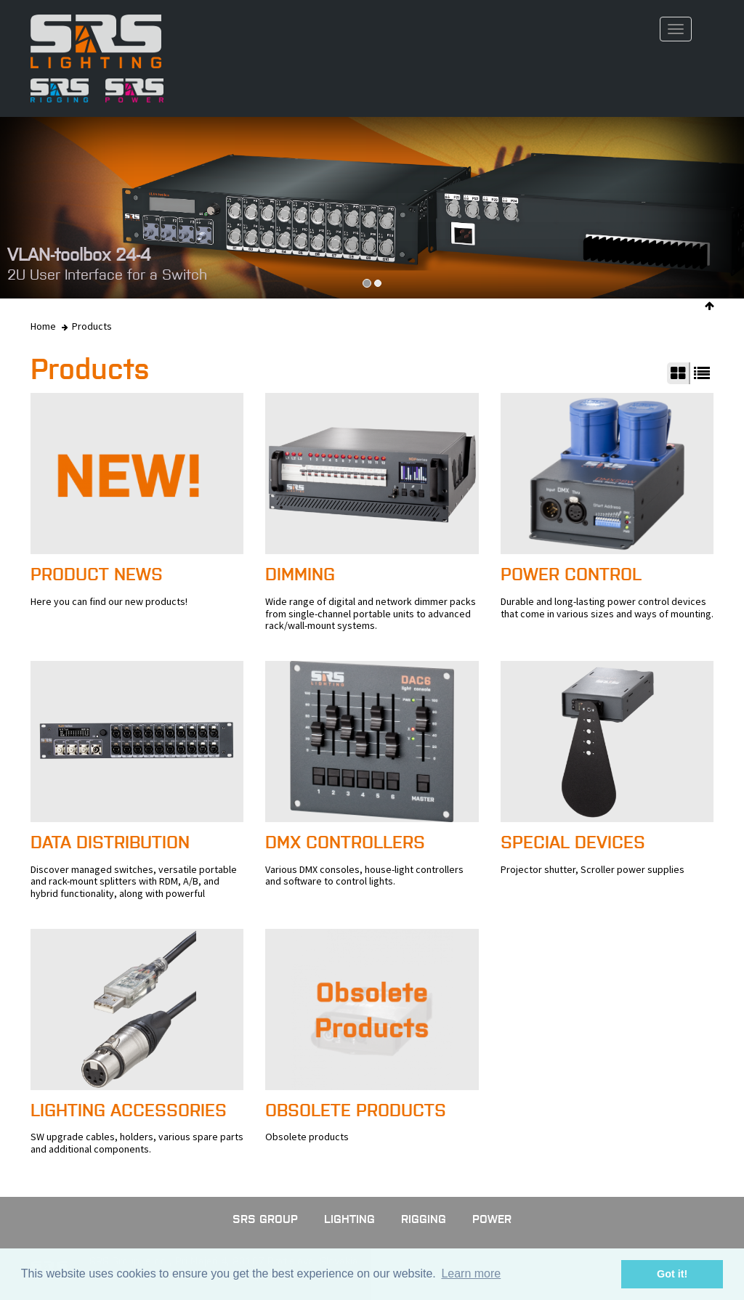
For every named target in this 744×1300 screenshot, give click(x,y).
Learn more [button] (471, 1273)
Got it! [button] (672, 1274)
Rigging (423, 1219)
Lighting (349, 1219)
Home (43, 326)
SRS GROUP (265, 1219)
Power (492, 1219)
